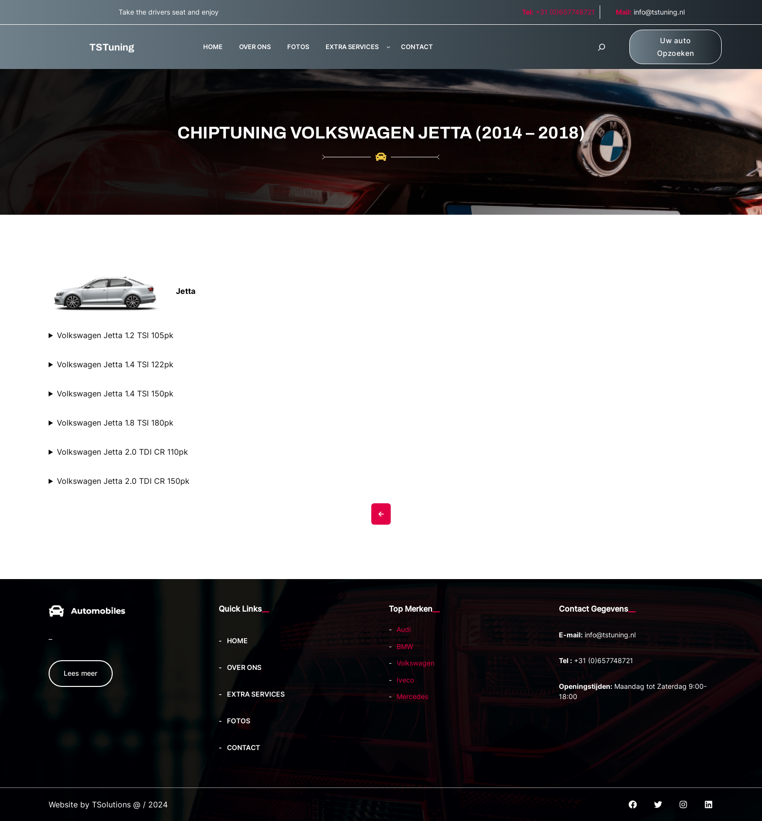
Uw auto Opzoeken (675, 47)
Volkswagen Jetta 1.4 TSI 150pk (115, 393)
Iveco (405, 680)
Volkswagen (415, 663)
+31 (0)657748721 (558, 12)
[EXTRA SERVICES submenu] (388, 47)
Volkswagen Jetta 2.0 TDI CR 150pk (123, 481)
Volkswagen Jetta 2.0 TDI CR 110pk (122, 452)
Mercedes (412, 696)
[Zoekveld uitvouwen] (601, 47)
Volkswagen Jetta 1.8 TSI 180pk (115, 423)
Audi (404, 629)
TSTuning (111, 47)
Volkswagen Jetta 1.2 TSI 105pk (115, 335)
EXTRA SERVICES (352, 47)
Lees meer (80, 673)
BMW (405, 646)
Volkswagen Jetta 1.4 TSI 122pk (115, 364)
